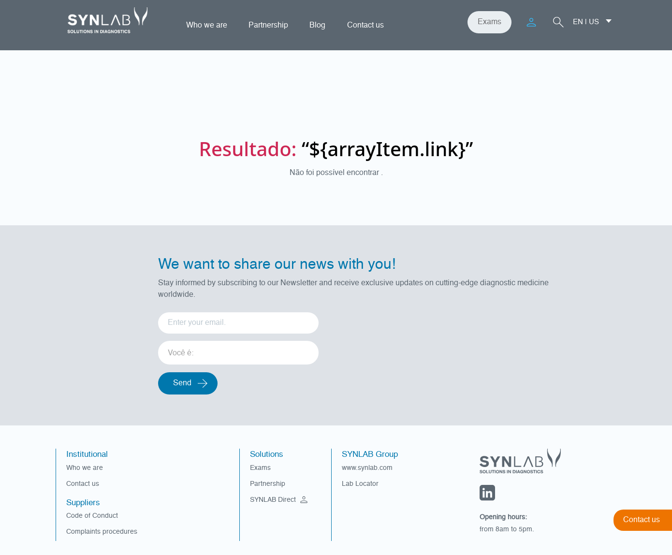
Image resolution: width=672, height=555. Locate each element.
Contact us (365, 25)
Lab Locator (360, 484)
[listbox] (238, 349)
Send (182, 383)
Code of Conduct (92, 515)
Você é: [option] (180, 353)
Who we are (206, 25)
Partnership (268, 25)
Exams (489, 22)
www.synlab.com (367, 468)
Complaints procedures (101, 531)
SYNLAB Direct (280, 500)
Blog (317, 25)
